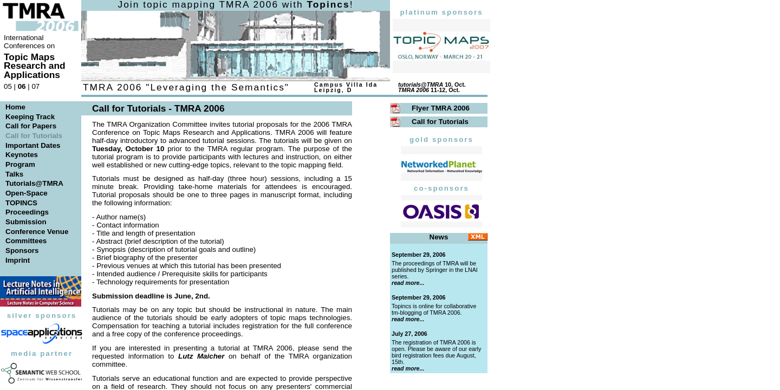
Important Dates (32, 145)
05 (8, 86)
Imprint (17, 260)
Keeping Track (30, 117)
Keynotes (21, 155)
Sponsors (21, 250)
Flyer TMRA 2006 (441, 108)
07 (35, 86)
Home (15, 107)
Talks (14, 174)
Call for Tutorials (440, 122)
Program (20, 164)
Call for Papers (30, 126)
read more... (408, 283)
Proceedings (27, 212)
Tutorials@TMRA (34, 183)
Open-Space (26, 193)
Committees (26, 241)
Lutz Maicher (201, 356)
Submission (26, 222)
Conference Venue (36, 231)
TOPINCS (21, 203)
